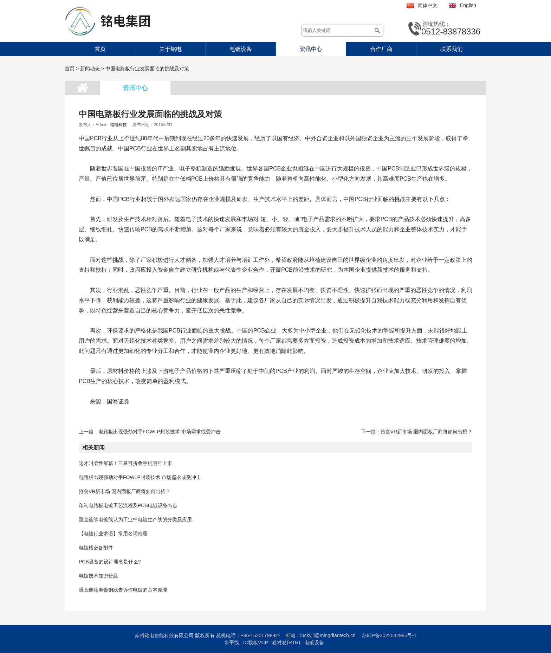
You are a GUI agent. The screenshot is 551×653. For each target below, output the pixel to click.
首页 (100, 49)
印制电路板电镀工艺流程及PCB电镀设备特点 (128, 505)
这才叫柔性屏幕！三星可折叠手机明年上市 (125, 463)
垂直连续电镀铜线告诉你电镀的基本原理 (123, 590)
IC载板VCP (255, 642)
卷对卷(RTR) (286, 642)
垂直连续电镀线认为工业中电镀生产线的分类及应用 (135, 519)
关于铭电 (170, 49)
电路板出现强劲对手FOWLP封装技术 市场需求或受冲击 (159, 431)
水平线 (231, 642)
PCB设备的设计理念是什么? (110, 561)
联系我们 (451, 49)
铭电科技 (118, 124)
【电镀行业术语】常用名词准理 (113, 533)
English (468, 5)
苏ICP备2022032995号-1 (389, 635)
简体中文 (427, 5)
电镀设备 (240, 49)
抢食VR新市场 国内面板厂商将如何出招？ (426, 431)
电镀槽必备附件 (96, 547)
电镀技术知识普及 (98, 575)
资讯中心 (311, 49)
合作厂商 (381, 49)
